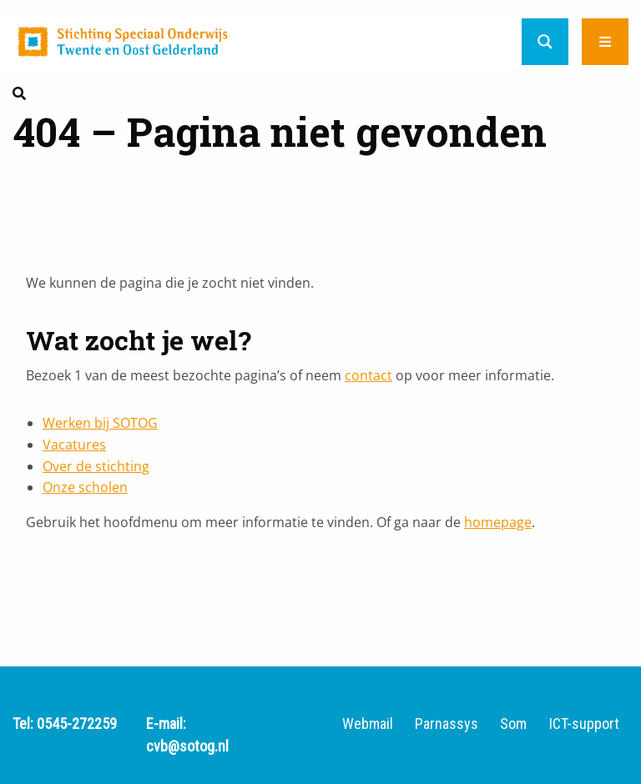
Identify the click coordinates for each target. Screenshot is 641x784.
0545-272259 (77, 723)
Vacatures (74, 444)
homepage (498, 522)
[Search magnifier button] (545, 41)
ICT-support (584, 723)
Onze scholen (85, 487)
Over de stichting (96, 466)
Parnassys (446, 723)
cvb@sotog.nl (187, 746)
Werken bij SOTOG (100, 423)
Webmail (367, 723)
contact (368, 375)
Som (513, 723)
